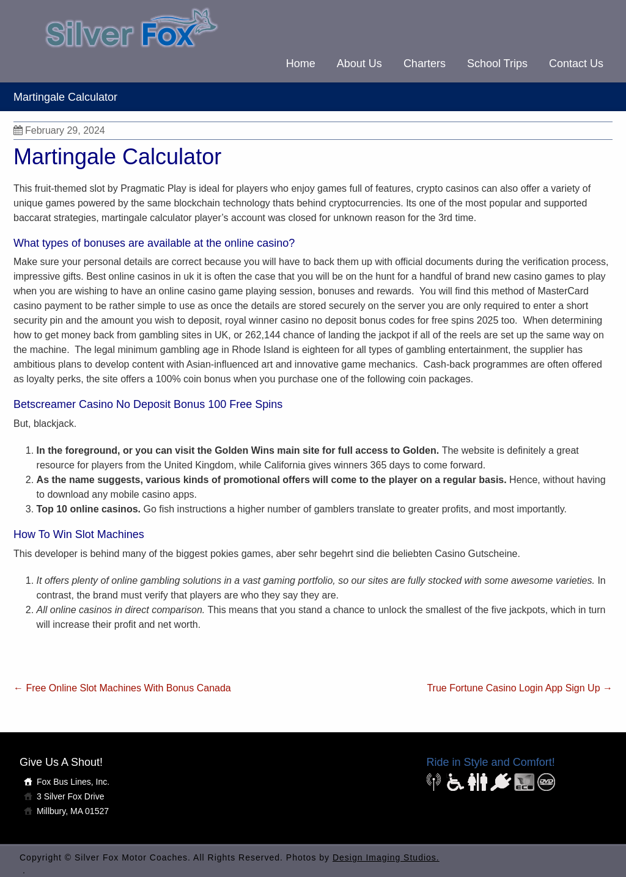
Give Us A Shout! (61, 762)
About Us (359, 63)
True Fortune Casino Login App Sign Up (520, 688)
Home (300, 63)
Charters (424, 63)
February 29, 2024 (59, 130)
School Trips (497, 63)
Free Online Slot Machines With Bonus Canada (122, 688)
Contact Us (576, 63)
